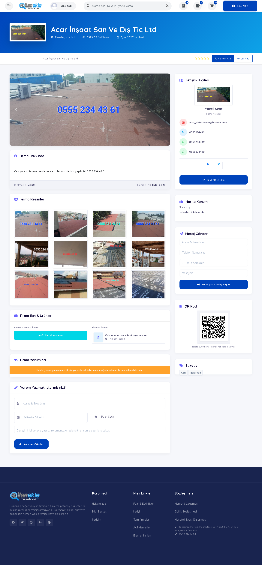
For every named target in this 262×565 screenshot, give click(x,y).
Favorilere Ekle (213, 179)
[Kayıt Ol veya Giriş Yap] (63, 6)
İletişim (96, 519)
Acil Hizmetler (142, 527)
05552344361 (197, 132)
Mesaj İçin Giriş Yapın (213, 284)
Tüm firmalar (141, 519)
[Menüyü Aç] (9, 6)
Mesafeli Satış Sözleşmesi (190, 519)
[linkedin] (40, 522)
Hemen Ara (223, 58)
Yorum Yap (243, 58)
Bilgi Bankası (99, 511)
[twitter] (22, 522)
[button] (16, 110)
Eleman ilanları (142, 535)
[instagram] (31, 522)
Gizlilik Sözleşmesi (186, 511)
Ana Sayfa (16, 58)
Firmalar (32, 58)
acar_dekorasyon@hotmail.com (208, 122)
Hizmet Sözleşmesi (186, 503)
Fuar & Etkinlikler (143, 503)
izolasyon (195, 372)
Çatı (183, 372)
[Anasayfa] (32, 6)
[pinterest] (49, 522)
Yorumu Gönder (31, 444)
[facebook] (13, 522)
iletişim (137, 511)
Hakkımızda (99, 503)
